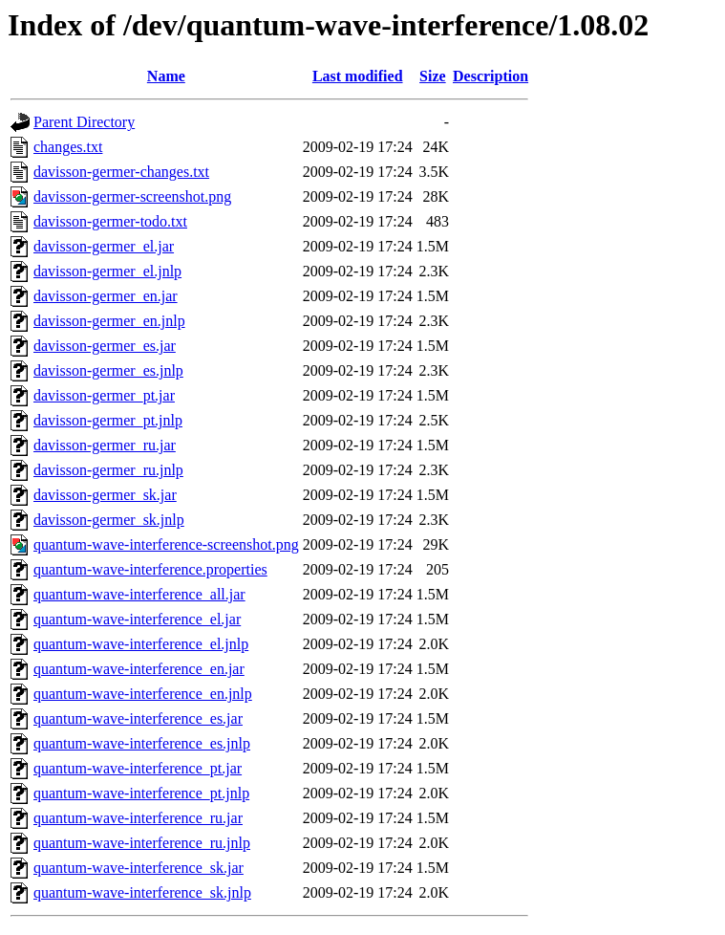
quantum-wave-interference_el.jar (137, 619)
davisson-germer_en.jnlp (109, 321)
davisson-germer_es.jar (104, 345)
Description (490, 76)
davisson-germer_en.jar (105, 296)
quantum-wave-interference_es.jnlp (141, 743)
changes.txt (67, 147)
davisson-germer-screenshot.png (132, 196)
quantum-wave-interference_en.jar (139, 669)
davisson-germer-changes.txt (121, 171)
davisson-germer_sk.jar (105, 495)
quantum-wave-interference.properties (150, 569)
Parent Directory (84, 122)
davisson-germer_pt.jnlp (107, 420)
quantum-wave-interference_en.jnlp (142, 693)
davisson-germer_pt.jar (104, 395)
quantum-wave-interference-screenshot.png (166, 544)
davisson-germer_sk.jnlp (108, 519)
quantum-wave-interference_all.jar (139, 594)
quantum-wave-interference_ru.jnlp (141, 843)
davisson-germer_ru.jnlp (108, 470)
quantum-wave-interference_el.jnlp (140, 644)
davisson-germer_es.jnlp (108, 370)
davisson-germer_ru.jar (104, 445)
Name (166, 76)
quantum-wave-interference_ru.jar (138, 818)
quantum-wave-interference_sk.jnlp (142, 892)
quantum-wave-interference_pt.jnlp (141, 793)
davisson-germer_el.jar (103, 246)
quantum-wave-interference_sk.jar (138, 867)
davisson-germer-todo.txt (110, 221)
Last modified (357, 76)
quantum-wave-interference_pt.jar (137, 768)
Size (432, 76)
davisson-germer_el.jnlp (107, 271)
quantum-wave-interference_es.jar (138, 718)
